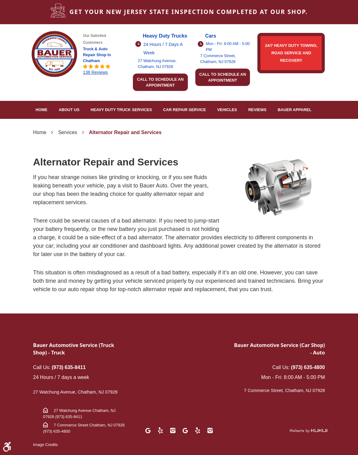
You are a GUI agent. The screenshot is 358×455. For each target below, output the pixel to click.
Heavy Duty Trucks (165, 35)
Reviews (257, 109)
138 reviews (95, 72)
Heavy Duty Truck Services (121, 109)
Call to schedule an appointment (160, 82)
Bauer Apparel (294, 109)
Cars (210, 35)
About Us (69, 109)
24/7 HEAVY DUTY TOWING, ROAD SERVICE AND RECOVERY (291, 53)
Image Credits (45, 444)
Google (148, 430)
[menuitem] (41, 110)
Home (42, 109)
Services (67, 132)
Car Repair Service (184, 109)
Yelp (160, 430)
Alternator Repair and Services (125, 132)
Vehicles (227, 109)
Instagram (172, 430)
